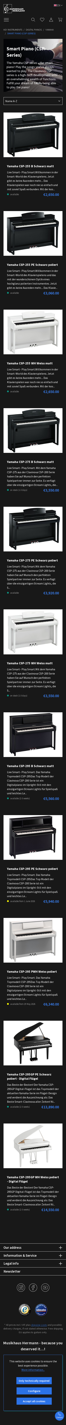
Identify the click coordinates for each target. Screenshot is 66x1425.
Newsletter (12, 1271)
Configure (34, 1391)
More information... (33, 1369)
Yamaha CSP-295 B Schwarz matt (30, 766)
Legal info (11, 1263)
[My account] (51, 19)
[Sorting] (33, 101)
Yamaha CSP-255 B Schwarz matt (30, 166)
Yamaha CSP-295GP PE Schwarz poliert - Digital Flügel (29, 1076)
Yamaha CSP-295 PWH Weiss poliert (32, 971)
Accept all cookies (34, 1401)
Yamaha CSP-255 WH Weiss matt (30, 363)
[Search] (33, 19)
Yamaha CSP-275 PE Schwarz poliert (32, 560)
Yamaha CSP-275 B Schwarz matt (30, 462)
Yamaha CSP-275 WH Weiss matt (30, 663)
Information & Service (20, 1255)
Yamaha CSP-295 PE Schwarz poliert (32, 869)
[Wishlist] (42, 19)
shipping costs (39, 1324)
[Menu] (8, 19)
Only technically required (34, 1380)
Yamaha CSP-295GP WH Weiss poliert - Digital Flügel (33, 1179)
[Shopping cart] (59, 19)
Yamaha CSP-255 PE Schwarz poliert (32, 265)
